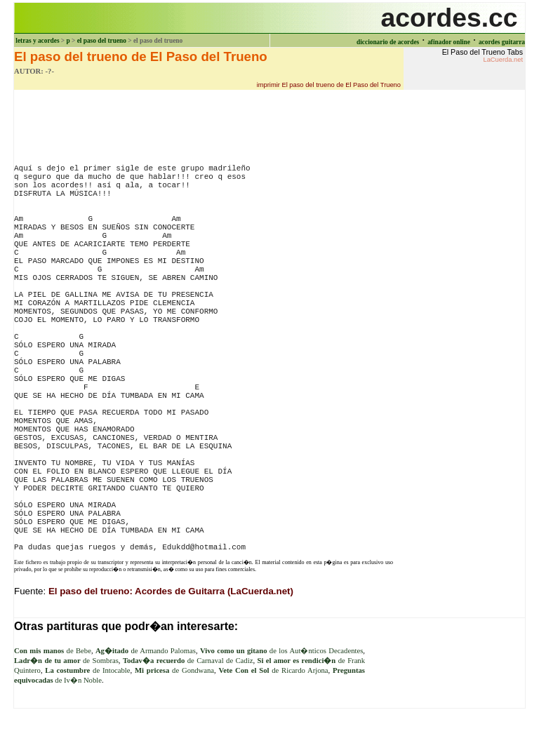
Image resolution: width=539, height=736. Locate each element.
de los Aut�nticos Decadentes (281, 651)
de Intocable (87, 670)
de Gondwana (174, 670)
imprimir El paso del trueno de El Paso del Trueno (329, 84)
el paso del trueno (101, 40)
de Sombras (66, 660)
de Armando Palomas (145, 651)
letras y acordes (37, 40)
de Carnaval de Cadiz (188, 660)
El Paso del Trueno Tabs (482, 55)
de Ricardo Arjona (273, 670)
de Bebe (52, 651)
